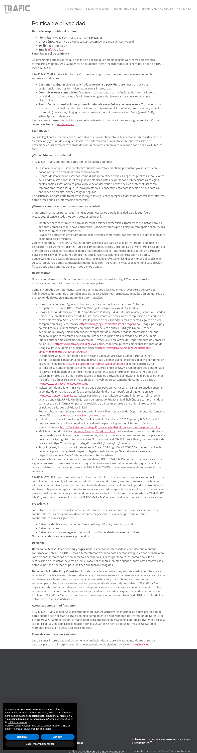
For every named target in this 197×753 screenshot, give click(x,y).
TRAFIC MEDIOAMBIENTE (157, 9)
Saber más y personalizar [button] (40, 744)
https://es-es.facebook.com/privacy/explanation (93, 364)
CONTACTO (184, 9)
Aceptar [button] (57, 736)
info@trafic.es (56, 49)
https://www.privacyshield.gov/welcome (79, 344)
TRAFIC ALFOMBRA (98, 9)
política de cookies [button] (17, 722)
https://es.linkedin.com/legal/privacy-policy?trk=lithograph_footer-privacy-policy (110, 427)
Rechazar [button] (22, 736)
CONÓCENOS (73, 9)
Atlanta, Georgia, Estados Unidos (94, 431)
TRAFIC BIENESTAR (126, 9)
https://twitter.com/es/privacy (57, 395)
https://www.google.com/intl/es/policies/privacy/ (109, 324)
